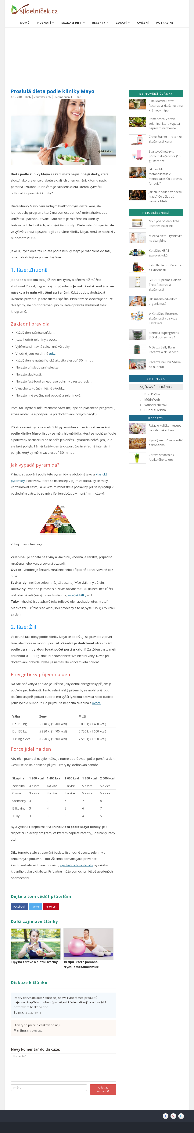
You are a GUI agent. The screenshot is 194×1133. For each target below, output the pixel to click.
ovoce (96, 703)
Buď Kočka (152, 394)
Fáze (78, 97)
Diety (28, 97)
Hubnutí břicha (155, 410)
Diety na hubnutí (63, 97)
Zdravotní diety (42, 97)
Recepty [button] (100, 22)
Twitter (35, 906)
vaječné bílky (76, 595)
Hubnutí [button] (45, 22)
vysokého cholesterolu (76, 865)
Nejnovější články (156, 93)
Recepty (155, 418)
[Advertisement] (97, 56)
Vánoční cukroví (155, 405)
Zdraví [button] (123, 22)
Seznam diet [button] (73, 22)
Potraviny (165, 22)
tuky (52, 353)
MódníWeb (152, 399)
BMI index (156, 378)
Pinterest (50, 906)
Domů (25, 22)
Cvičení (143, 22)
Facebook (19, 906)
